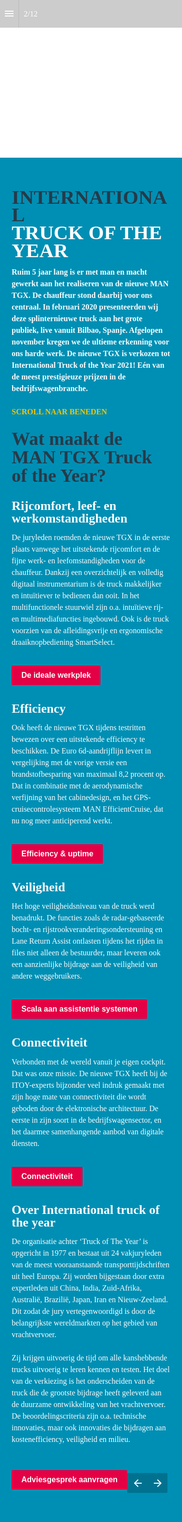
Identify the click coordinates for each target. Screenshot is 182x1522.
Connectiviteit (47, 1176)
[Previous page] (137, 1483)
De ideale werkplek (56, 675)
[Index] (9, 14)
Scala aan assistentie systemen (79, 1009)
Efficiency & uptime (57, 854)
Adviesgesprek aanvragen (69, 1479)
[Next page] (157, 1483)
